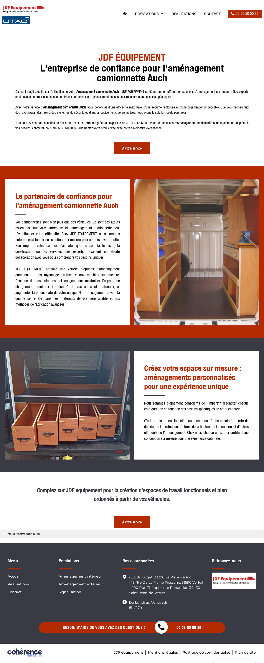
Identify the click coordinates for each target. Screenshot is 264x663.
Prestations (149, 14)
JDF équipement (128, 652)
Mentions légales (163, 652)
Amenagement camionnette (60, 107)
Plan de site (245, 652)
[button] (245, 14)
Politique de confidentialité (206, 652)
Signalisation (70, 592)
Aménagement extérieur (81, 584)
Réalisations (184, 14)
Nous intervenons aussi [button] (21, 534)
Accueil (14, 576)
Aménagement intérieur (80, 576)
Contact (212, 14)
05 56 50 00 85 (189, 627)
